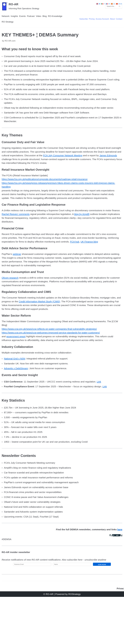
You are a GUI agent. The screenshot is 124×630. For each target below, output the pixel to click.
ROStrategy (75, 627)
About (111, 24)
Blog (46, 20)
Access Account (101, 24)
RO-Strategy (8, 26)
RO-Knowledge (57, 20)
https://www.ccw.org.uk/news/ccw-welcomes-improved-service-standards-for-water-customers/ (53, 357)
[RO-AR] (21, 8)
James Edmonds (11, 172)
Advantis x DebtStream (16, 394)
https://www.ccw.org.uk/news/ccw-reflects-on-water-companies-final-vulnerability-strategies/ (52, 353)
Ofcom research (10, 300)
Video (40, 20)
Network (6, 20)
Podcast (32, 20)
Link (103, 408)
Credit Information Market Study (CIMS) (46, 325)
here (119, 561)
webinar (17, 275)
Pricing (90, 24)
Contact (118, 24)
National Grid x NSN (15, 384)
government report (17, 361)
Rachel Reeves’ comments (25, 230)
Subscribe (81, 24)
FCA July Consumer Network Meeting (83, 168)
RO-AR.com (10, 46)
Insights (15, 20)
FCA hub (103, 258)
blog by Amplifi (95, 230)
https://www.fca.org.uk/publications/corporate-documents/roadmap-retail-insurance (47, 193)
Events (23, 20)
